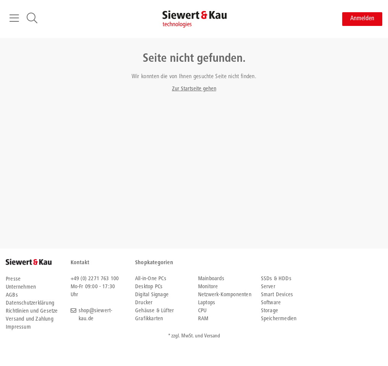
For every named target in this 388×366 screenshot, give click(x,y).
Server (268, 287)
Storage (269, 311)
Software (271, 303)
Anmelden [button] (362, 19)
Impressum (18, 327)
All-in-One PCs (150, 279)
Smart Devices (277, 295)
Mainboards (211, 279)
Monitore (208, 287)
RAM (203, 319)
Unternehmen (21, 287)
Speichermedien (279, 319)
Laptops (206, 303)
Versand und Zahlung (29, 319)
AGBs (12, 295)
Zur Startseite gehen (194, 89)
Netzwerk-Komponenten (224, 295)
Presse (13, 279)
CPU (202, 311)
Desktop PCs (149, 287)
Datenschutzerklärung (30, 303)
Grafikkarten (149, 319)
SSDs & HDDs (276, 279)
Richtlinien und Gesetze (32, 311)
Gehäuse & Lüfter (154, 311)
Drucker (144, 303)
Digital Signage (152, 295)
